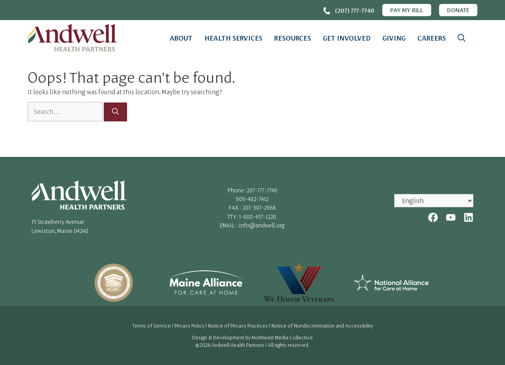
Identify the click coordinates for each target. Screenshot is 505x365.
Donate (458, 10)
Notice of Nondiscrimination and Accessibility (322, 325)
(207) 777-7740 (354, 10)
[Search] (115, 111)
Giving (394, 38)
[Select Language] (433, 200)
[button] (461, 38)
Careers (431, 38)
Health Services (233, 38)
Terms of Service (151, 325)
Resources (292, 38)
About (181, 38)
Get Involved (346, 38)
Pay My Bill (406, 10)
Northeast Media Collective (282, 337)
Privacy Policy (189, 325)
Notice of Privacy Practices (238, 325)
